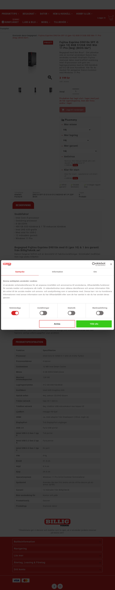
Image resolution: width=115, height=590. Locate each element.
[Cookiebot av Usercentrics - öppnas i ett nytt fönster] (94, 264)
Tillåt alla (94, 324)
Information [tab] (57, 272)
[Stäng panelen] (111, 264)
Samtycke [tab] (20, 272)
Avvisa (57, 324)
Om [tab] (95, 272)
